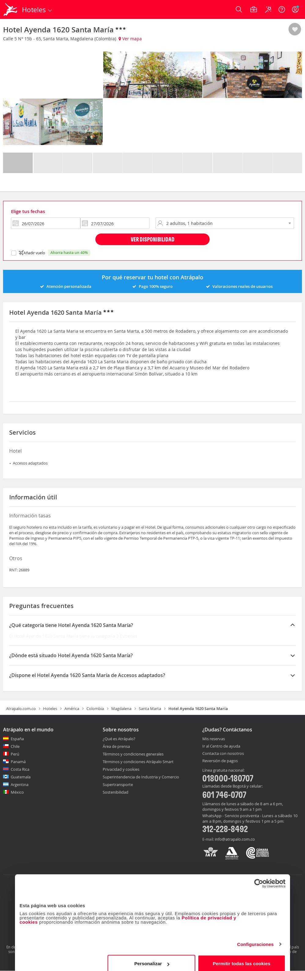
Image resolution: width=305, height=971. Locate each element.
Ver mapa (130, 39)
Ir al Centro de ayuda (221, 746)
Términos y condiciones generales (133, 754)
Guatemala (21, 777)
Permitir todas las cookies (241, 957)
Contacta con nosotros (223, 753)
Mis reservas (213, 739)
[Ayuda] (281, 9)
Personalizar (151, 957)
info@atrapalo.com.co (235, 839)
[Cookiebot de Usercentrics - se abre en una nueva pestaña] (258, 877)
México (17, 792)
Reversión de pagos (220, 761)
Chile (15, 746)
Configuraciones (255, 937)
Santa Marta (150, 708)
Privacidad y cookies (121, 769)
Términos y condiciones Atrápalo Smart (138, 761)
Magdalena (121, 708)
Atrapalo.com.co (21, 708)
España (17, 738)
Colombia (95, 708)
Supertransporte (118, 784)
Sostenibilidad (115, 792)
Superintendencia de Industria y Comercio (141, 777)
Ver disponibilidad (153, 239)
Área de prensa (116, 746)
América (71, 708)
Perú (15, 754)
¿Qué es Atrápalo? (119, 738)
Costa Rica (20, 769)
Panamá (18, 761)
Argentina (19, 784)
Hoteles (50, 708)
